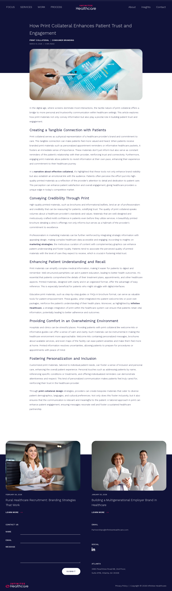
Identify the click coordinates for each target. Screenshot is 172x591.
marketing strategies (41, 244)
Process (56, 7)
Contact (161, 7)
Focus (10, 7)
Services (26, 7)
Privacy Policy (121, 586)
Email (9, 540)
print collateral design (51, 391)
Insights (146, 7)
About (132, 7)
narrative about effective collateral (53, 171)
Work (41, 7)
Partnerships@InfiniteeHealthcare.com (110, 530)
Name (8, 531)
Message (10, 547)
